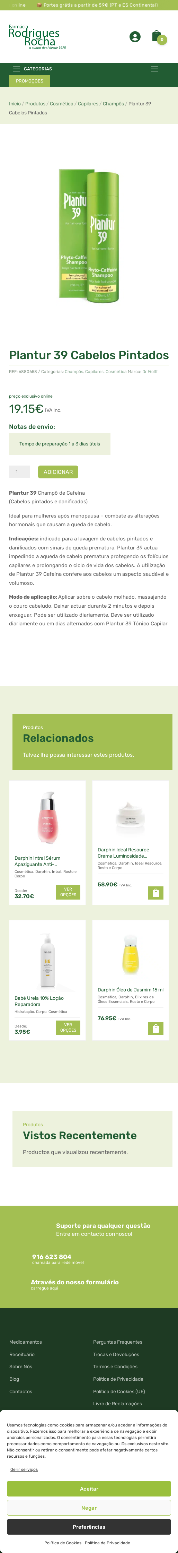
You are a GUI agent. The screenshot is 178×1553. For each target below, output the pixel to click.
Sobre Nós (20, 1367)
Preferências (89, 1527)
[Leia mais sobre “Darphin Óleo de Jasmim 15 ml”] (155, 1028)
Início (15, 104)
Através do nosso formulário (75, 1282)
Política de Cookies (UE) (119, 1392)
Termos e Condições (115, 1367)
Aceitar (89, 1489)
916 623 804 (51, 1257)
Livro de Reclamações (117, 1404)
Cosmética (61, 104)
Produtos (35, 104)
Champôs (113, 104)
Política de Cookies (62, 1543)
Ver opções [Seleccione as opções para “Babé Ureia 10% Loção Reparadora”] (68, 1027)
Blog (14, 1379)
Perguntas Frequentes (117, 1342)
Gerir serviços (24, 1469)
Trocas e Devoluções (116, 1354)
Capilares (88, 104)
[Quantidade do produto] (19, 472)
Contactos (20, 1392)
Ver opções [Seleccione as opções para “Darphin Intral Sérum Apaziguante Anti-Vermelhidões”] (68, 892)
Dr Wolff (150, 371)
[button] (155, 893)
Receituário (22, 1354)
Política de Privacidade (107, 1543)
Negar (89, 1508)
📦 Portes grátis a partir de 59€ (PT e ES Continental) (100, 5)
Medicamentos (25, 1342)
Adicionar (58, 472)
